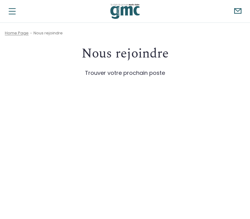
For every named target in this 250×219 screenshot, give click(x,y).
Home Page (17, 33)
